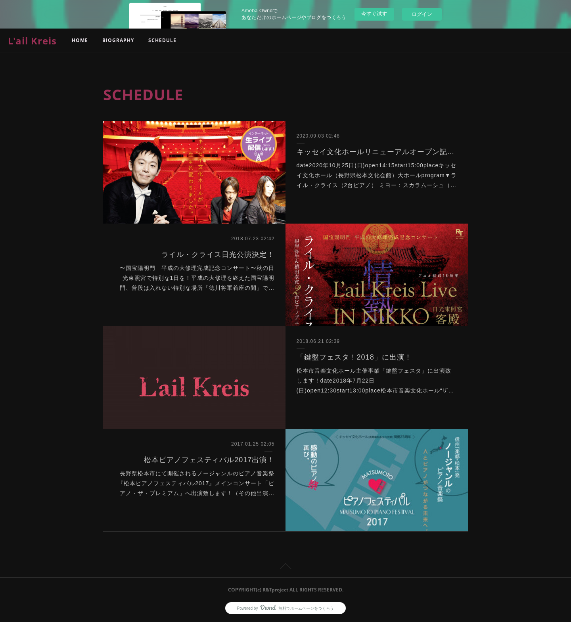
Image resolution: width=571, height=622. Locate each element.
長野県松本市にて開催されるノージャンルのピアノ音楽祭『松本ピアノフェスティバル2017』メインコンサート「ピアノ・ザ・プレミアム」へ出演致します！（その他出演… (196, 483)
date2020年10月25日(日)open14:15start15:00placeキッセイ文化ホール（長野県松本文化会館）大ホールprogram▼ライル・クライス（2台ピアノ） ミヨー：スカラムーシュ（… (377, 175)
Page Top (285, 567)
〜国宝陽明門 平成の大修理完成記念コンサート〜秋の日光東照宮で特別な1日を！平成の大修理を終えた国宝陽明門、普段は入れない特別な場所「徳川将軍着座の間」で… (197, 278)
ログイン (422, 14)
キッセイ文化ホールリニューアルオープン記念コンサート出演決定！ (377, 152)
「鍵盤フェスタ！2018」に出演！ (354, 357)
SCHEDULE (162, 40)
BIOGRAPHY (118, 40)
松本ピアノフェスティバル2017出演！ (209, 460)
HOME (80, 40)
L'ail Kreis (32, 40)
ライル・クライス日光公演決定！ (217, 254)
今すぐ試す (374, 14)
